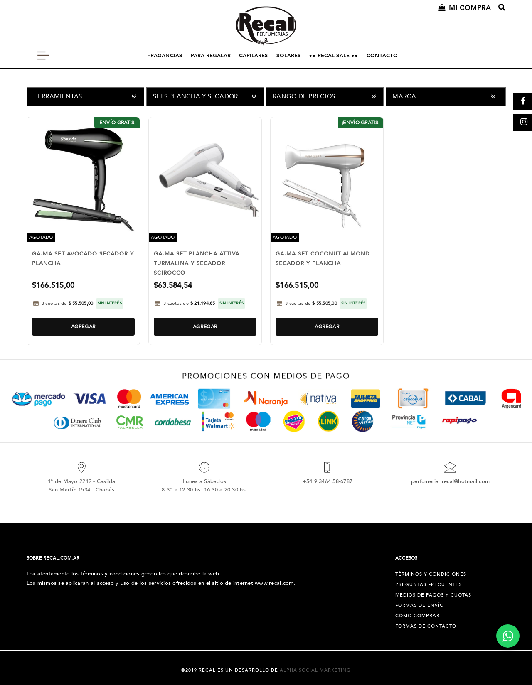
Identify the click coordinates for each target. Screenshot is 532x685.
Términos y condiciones (430, 574)
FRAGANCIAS (164, 55)
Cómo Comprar (417, 616)
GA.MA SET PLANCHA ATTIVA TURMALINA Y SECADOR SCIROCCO (196, 263)
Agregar (83, 326)
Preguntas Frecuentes (428, 585)
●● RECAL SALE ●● (333, 55)
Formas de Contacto (425, 626)
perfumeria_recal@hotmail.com (450, 481)
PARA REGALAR (211, 55)
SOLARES (288, 55)
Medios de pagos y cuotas (433, 595)
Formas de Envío (419, 605)
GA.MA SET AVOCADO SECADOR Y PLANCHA (83, 258)
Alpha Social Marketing (315, 670)
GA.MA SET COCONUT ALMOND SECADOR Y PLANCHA (323, 258)
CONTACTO (382, 55)
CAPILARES (253, 55)
